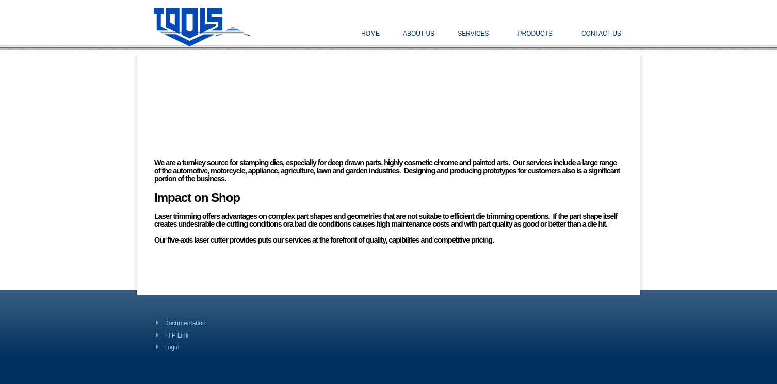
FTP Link (176, 335)
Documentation (185, 323)
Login (171, 347)
